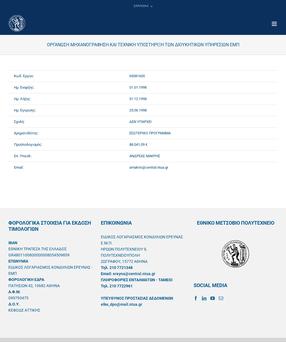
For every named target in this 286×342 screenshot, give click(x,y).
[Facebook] (196, 298)
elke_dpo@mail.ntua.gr (121, 304)
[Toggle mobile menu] (275, 24)
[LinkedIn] (204, 298)
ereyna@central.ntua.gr (134, 273)
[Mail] (221, 298)
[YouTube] (212, 298)
